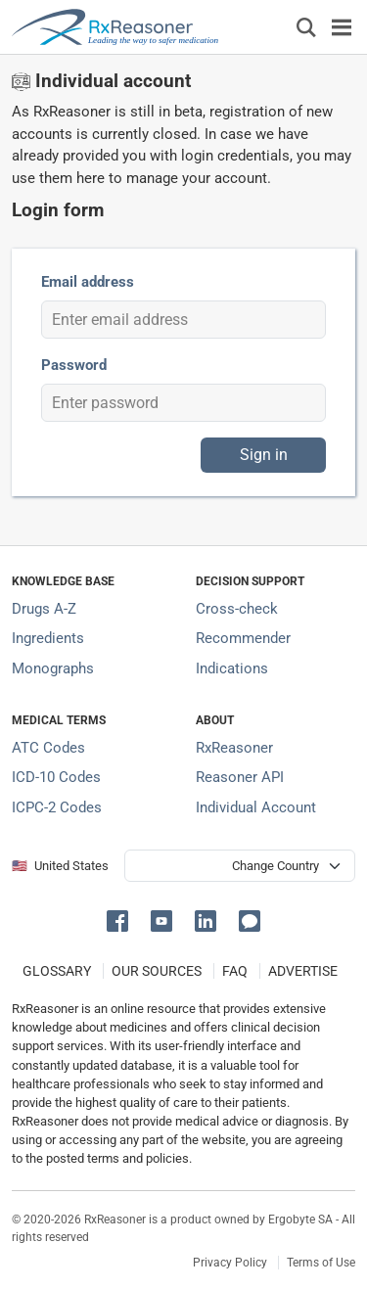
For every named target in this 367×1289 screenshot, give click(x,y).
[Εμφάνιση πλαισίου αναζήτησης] (306, 27)
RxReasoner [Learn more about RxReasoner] (234, 748)
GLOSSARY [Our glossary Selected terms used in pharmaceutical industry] (57, 971)
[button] (121, 919)
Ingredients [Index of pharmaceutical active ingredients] (48, 638)
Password (74, 365)
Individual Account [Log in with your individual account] (256, 807)
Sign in (264, 454)
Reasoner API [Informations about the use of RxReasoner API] (240, 777)
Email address (87, 282)
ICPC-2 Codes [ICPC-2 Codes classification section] (57, 807)
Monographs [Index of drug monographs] (53, 668)
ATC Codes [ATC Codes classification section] (48, 748)
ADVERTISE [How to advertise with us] (303, 971)
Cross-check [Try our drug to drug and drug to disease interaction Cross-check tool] (237, 609)
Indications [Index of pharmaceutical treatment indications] (232, 668)
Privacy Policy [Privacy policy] (230, 1262)
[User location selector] (239, 866)
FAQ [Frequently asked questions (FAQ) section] (235, 971)
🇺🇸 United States (60, 865)
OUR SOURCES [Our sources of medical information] (157, 971)
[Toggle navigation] (341, 27)
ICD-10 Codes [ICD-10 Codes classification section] (56, 777)
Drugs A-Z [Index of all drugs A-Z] (44, 609)
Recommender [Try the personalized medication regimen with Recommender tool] (243, 638)
